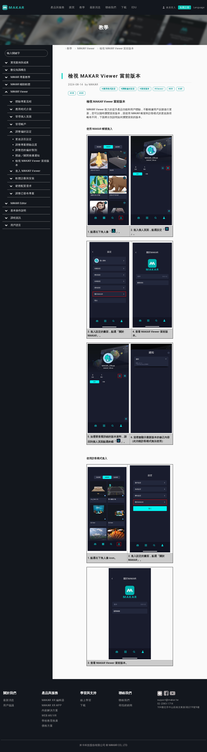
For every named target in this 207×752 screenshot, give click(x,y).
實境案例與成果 (20, 62)
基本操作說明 (18, 210)
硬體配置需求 (23, 185)
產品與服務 (57, 7)
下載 (124, 7)
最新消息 (95, 7)
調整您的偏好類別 (26, 150)
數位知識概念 (18, 69)
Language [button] (199, 7)
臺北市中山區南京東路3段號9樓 (178, 707)
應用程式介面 (23, 109)
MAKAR (93, 84)
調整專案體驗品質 (26, 144)
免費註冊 (184, 7)
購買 (72, 7)
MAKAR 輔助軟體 (20, 84)
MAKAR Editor (19, 203)
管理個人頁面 (23, 116)
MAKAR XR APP (52, 705)
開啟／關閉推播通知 (27, 155)
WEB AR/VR (49, 715)
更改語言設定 (23, 139)
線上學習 (85, 700)
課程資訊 (16, 217)
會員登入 (171, 7)
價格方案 (47, 725)
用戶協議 (8, 705)
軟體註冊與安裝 (24, 178)
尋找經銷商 (125, 705)
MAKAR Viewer (19, 91)
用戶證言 (16, 225)
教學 (82, 7)
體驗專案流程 (23, 101)
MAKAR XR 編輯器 (53, 700)
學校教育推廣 (50, 720)
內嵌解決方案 (50, 710)
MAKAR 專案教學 (20, 77)
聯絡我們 (110, 7)
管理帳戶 (20, 124)
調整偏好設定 (23, 131)
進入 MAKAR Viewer (27, 170)
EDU (134, 7)
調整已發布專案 (24, 193)
